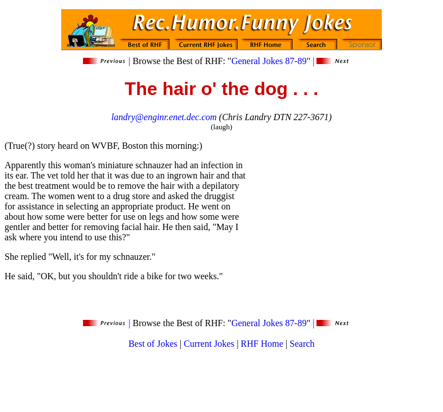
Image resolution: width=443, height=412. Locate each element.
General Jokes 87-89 (269, 61)
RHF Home (262, 343)
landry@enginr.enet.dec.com (164, 117)
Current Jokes (209, 343)
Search (302, 343)
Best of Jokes (152, 343)
